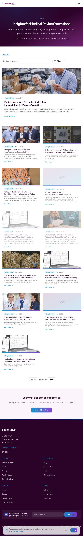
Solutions (5, 467)
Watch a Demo (7, 475)
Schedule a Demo (8, 479)
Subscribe (71, 514)
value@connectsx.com (11, 439)
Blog (45, 463)
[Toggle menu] (79, 4)
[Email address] (48, 514)
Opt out (66, 530)
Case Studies (48, 467)
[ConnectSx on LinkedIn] (3, 452)
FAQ (45, 471)
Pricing (4, 471)
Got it (74, 530)
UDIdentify (47, 498)
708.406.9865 (8, 436)
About (4, 490)
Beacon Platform (8, 463)
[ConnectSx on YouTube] (6, 452)
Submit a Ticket (49, 475)
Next (51, 379)
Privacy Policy (7, 498)
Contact (4, 494)
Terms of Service (8, 502)
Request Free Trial (41, 411)
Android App (48, 494)
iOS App (47, 490)
